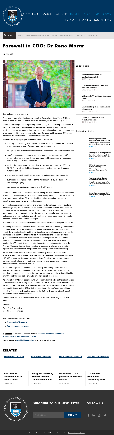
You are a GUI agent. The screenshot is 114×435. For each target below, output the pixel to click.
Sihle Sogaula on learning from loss (100, 153)
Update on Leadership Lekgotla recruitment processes (93, 119)
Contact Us (93, 35)
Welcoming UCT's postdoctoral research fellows (96, 97)
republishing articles (25, 340)
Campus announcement (13, 357)
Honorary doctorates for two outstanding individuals (92, 76)
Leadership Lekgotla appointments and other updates (96, 108)
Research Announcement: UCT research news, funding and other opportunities (99, 194)
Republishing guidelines (76, 433)
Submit (72, 415)
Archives (81, 35)
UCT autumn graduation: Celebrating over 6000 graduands (95, 87)
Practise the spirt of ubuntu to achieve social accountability (98, 179)
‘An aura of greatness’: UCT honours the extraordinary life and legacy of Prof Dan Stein (99, 139)
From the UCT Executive (17, 322)
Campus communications (37, 35)
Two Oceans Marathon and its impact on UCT (13, 376)
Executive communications (70, 357)
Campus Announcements (17, 326)
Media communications (62, 35)
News (20, 35)
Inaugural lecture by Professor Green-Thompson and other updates (43, 376)
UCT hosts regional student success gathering (97, 165)
